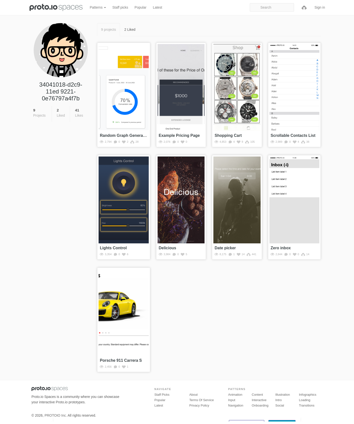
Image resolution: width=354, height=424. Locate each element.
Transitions (306, 405)
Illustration (282, 394)
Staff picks (120, 7)
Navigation (235, 405)
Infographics (307, 394)
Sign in (319, 7)
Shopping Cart (228, 135)
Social (279, 405)
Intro (278, 400)
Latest (157, 7)
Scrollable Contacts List (293, 135)
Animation (235, 394)
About (193, 394)
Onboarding (260, 405)
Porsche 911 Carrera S (121, 360)
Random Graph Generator (124, 135)
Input (231, 400)
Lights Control (113, 248)
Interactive (259, 400)
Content (257, 394)
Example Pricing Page (179, 135)
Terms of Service (201, 400)
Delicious (167, 248)
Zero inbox (281, 248)
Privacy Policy (199, 405)
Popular (140, 7)
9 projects (108, 29)
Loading (304, 400)
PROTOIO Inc (55, 415)
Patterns (98, 7)
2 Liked (129, 29)
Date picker (225, 248)
